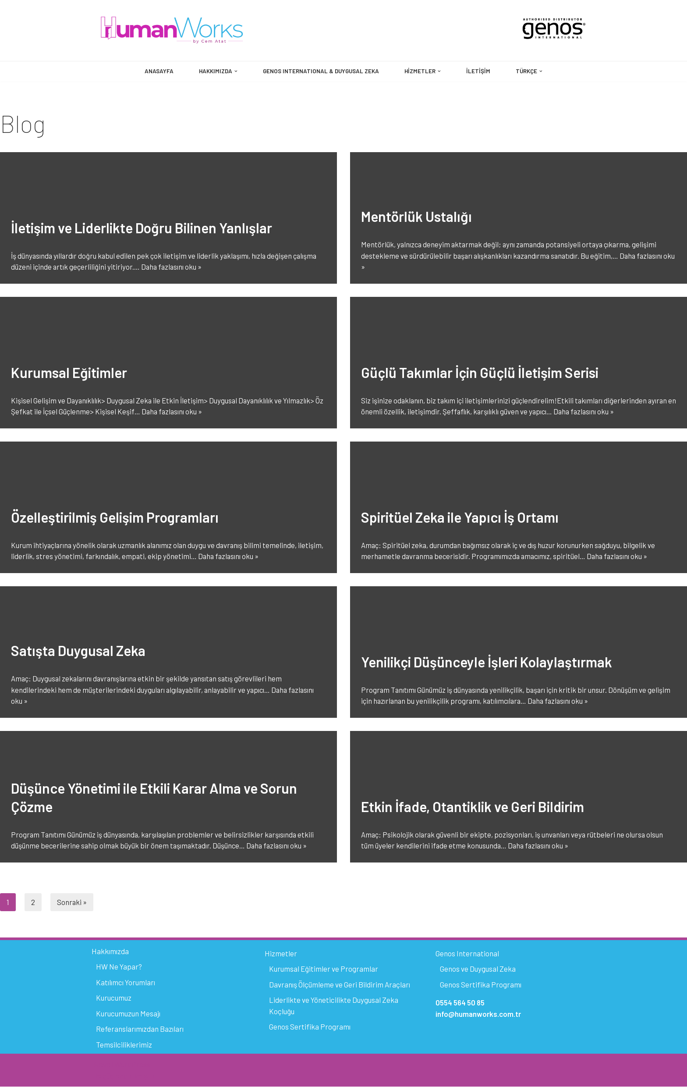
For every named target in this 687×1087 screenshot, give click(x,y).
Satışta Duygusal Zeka (78, 650)
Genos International (467, 953)
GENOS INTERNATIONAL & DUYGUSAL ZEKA (321, 71)
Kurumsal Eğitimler (69, 372)
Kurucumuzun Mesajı (128, 1013)
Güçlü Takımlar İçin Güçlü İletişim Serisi (479, 372)
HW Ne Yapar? (119, 966)
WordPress (132, 1064)
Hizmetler (281, 953)
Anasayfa (157, 71)
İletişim (479, 71)
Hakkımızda (110, 951)
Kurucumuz (113, 998)
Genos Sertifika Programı (310, 1027)
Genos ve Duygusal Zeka (478, 969)
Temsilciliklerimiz (124, 1045)
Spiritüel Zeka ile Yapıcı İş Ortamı (460, 517)
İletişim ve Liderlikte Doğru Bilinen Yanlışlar (141, 228)
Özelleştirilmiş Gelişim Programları (115, 517)
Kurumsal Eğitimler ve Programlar (323, 969)
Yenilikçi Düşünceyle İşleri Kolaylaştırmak (486, 662)
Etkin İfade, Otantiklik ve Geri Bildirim (472, 806)
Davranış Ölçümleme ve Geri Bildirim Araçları (339, 984)
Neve (102, 1064)
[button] (234, 71)
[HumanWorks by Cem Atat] (172, 30)
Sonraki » (72, 902)
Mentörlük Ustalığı (416, 216)
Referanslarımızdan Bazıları (140, 1029)
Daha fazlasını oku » (173, 267)
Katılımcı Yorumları (125, 982)
